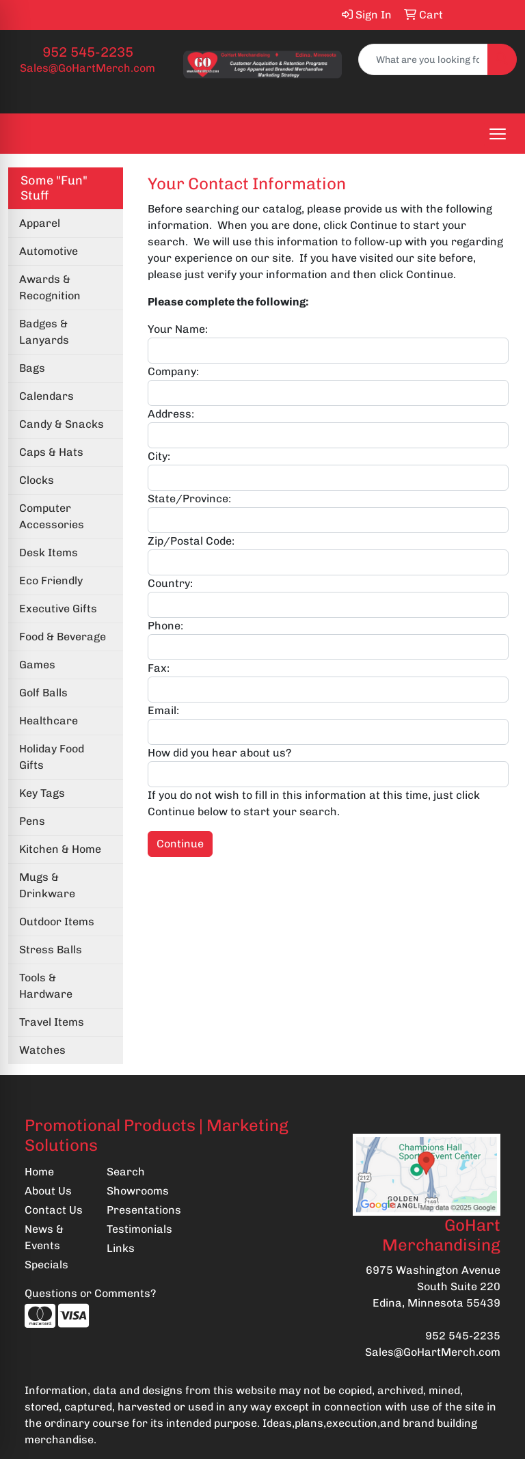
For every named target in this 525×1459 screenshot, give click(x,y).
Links (121, 1248)
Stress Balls (50, 949)
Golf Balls (43, 692)
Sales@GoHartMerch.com (87, 68)
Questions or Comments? (90, 1293)
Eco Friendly (51, 580)
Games (37, 664)
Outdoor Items (56, 921)
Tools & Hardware (45, 985)
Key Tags (42, 793)
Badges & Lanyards (44, 331)
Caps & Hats (51, 452)
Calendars (46, 396)
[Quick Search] (423, 59)
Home (39, 1171)
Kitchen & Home (60, 849)
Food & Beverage (62, 636)
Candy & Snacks (61, 424)
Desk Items (48, 552)
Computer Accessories (51, 516)
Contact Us (54, 1209)
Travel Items (51, 1021)
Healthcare (48, 720)
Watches (42, 1050)
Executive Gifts (58, 608)
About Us (48, 1190)
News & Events (44, 1237)
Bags (32, 368)
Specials (46, 1264)
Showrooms (138, 1190)
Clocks (36, 480)
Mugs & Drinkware (47, 885)
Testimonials (139, 1229)
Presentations (139, 1209)
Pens (32, 821)
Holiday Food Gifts (51, 757)
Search (126, 1171)
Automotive (48, 251)
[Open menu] (497, 134)
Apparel (39, 223)
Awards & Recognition (50, 287)
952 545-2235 (87, 52)
